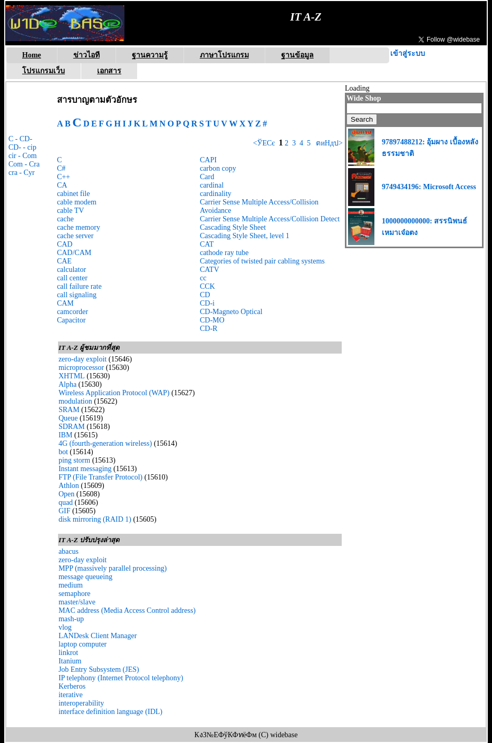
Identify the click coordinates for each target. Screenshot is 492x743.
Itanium (70, 661)
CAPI (208, 160)
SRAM (69, 410)
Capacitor (71, 320)
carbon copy (218, 168)
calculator (71, 269)
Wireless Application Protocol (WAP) (114, 393)
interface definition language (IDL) (110, 712)
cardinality (215, 194)
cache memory (78, 227)
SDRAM (72, 427)
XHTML (72, 376)
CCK (207, 286)
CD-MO (212, 320)
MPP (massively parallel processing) (113, 568)
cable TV (70, 210)
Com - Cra (24, 164)
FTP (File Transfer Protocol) (100, 477)
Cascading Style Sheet (233, 227)
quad (66, 502)
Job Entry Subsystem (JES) (99, 669)
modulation (75, 401)
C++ (63, 177)
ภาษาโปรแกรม (224, 55)
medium (71, 585)
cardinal (212, 185)
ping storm (74, 460)
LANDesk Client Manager (98, 636)
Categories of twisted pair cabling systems (262, 261)
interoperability (81, 703)
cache (65, 219)
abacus (69, 551)
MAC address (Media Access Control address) (127, 610)
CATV (209, 269)
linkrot (68, 653)
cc (203, 278)
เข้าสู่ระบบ (407, 53)
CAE (64, 261)
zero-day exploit (83, 359)
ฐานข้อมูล (297, 55)
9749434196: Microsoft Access (429, 187)
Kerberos (72, 686)
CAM (65, 303)
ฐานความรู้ (150, 55)
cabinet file (73, 194)
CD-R (208, 329)
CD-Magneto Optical (231, 312)
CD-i (207, 303)
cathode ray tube (224, 253)
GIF (65, 511)
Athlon (69, 486)
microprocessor (81, 368)
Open (66, 494)
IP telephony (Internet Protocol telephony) (121, 678)
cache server (75, 236)
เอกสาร (109, 71)
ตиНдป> (328, 143)
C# (61, 168)
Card (207, 177)
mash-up (71, 619)
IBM (65, 435)
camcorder (72, 312)
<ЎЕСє (264, 143)
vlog (65, 627)
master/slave (77, 602)
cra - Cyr (21, 173)
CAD (65, 244)
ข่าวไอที (86, 55)
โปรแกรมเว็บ (43, 71)
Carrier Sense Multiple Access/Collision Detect (270, 219)
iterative (71, 695)
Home (31, 55)
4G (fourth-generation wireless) (105, 443)
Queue (68, 418)
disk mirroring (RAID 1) (95, 519)
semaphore (75, 594)
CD (205, 295)
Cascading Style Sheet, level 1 (245, 236)
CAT (207, 244)
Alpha (67, 384)
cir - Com (22, 156)
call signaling (77, 295)
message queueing (85, 577)
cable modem (77, 202)
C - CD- (20, 139)
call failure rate (79, 286)
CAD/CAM (74, 253)
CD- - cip (22, 147)
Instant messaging (85, 469)
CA (62, 185)
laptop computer (83, 644)
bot (63, 452)
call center (72, 278)
